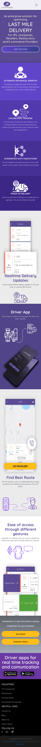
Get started (20, 634)
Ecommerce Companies (11, 702)
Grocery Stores (8, 698)
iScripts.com (20, 744)
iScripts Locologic (16, 741)
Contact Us (6, 711)
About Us (5, 719)
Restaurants (7, 693)
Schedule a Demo (20, 642)
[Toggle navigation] (36, 5)
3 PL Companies (8, 689)
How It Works (7, 724)
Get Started (20, 49)
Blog (3, 715)
